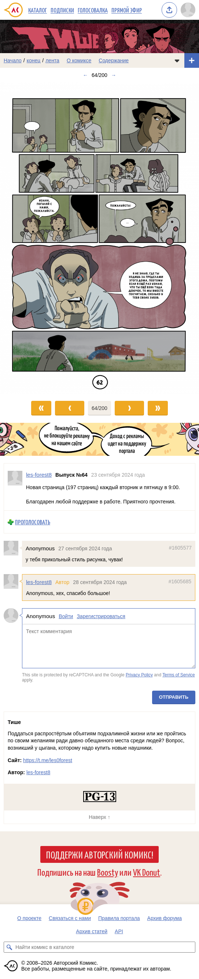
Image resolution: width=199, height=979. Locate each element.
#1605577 (180, 548)
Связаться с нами (70, 918)
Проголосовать (32, 522)
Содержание (114, 60)
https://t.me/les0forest (47, 760)
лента (52, 60)
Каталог (37, 10)
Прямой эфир (126, 10)
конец (34, 60)
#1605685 (180, 581)
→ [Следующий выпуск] (113, 75)
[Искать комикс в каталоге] (9, 947)
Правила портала (119, 918)
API (119, 931)
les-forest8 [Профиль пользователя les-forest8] (39, 475)
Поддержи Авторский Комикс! (99, 854)
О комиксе (79, 60)
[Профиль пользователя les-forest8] (15, 487)
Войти (66, 616)
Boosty (107, 872)
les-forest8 (39, 582)
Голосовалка (93, 10)
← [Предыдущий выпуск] (85, 75)
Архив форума (164, 918)
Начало (13, 60)
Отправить (173, 697)
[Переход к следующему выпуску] (99, 237)
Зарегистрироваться (101, 616)
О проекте (29, 918)
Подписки (62, 10)
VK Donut (146, 872)
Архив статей (91, 931)
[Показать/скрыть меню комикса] (177, 60)
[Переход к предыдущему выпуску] (25, 237)
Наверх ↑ (99, 817)
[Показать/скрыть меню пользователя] (188, 10)
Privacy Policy (139, 674)
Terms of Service (178, 674)
